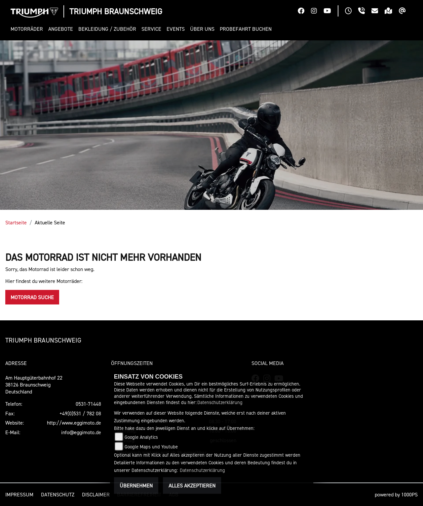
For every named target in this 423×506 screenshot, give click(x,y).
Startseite (16, 222)
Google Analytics (141, 437)
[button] (28, 29)
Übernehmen (136, 485)
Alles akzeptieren (192, 485)
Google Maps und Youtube (151, 446)
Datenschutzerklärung (220, 402)
